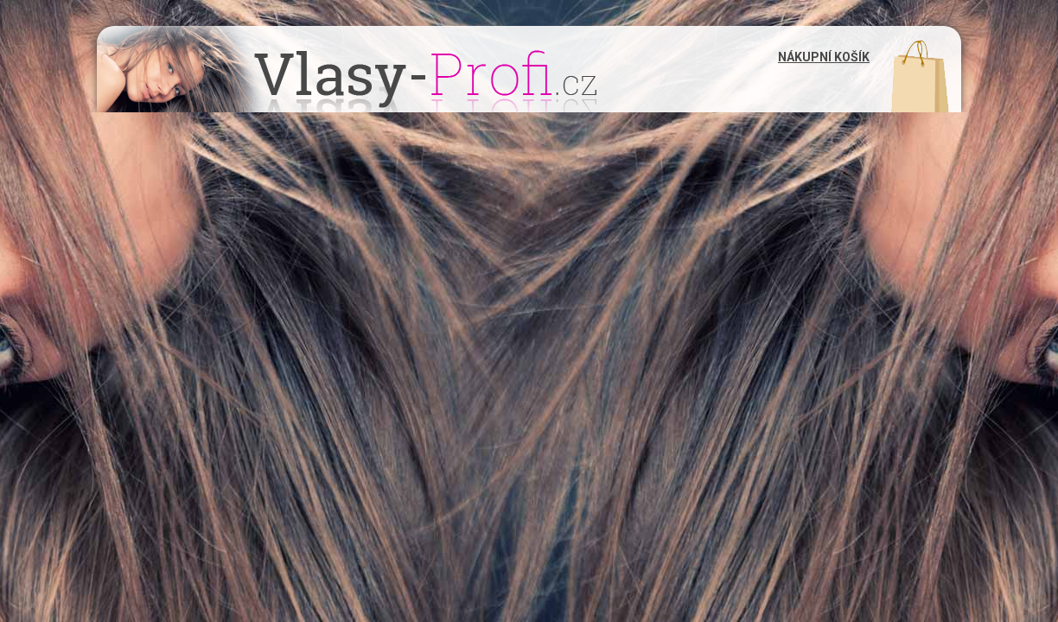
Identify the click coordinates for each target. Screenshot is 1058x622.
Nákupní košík (824, 57)
